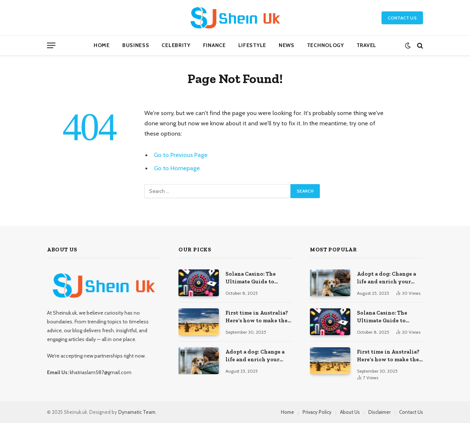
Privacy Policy (317, 412)
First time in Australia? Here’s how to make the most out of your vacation (256, 317)
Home (102, 45)
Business (135, 45)
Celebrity (176, 45)
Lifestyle (252, 45)
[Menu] (51, 45)
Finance (214, 45)
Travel (366, 45)
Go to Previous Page (180, 154)
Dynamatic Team (136, 412)
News (286, 45)
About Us (350, 412)
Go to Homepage (177, 168)
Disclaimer (379, 412)
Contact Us (402, 18)
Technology (325, 45)
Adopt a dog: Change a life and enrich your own (255, 356)
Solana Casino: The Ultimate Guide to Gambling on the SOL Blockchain (253, 278)
